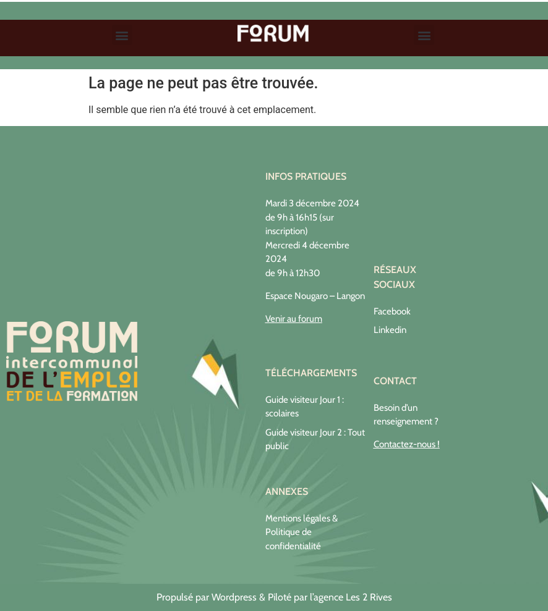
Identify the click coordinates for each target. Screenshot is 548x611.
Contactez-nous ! (407, 444)
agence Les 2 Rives (353, 597)
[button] (122, 35)
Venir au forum (293, 318)
